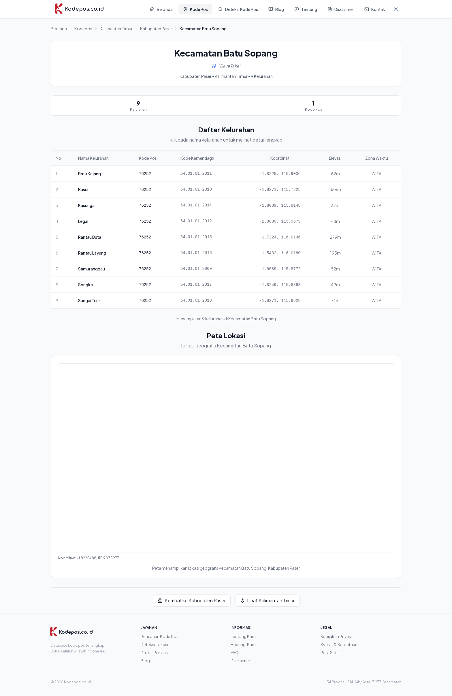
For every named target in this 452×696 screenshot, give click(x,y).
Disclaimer (240, 660)
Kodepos (83, 28)
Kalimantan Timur (116, 28)
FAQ (235, 652)
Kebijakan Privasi (336, 636)
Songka (85, 284)
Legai (83, 221)
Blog (145, 660)
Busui (83, 189)
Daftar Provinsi (155, 652)
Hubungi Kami (244, 644)
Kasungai (86, 205)
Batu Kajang (89, 173)
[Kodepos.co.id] (71, 632)
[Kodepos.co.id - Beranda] (79, 9)
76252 (145, 174)
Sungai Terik (89, 300)
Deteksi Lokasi (154, 644)
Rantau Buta (89, 237)
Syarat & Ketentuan (339, 644)
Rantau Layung (92, 252)
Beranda (59, 28)
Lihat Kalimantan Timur (267, 600)
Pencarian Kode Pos (159, 636)
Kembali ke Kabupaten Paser (192, 600)
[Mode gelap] (396, 9)
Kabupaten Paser (156, 28)
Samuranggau (91, 268)
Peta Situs (330, 652)
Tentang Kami (244, 636)
